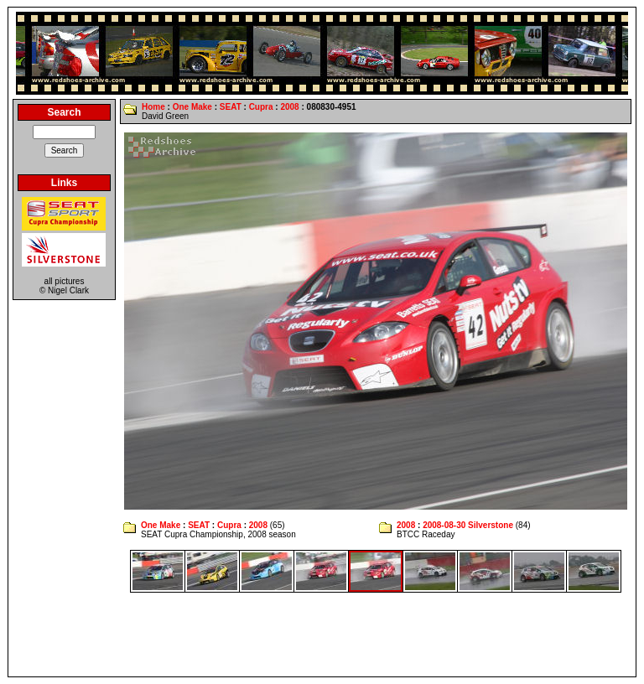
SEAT (231, 106)
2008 (289, 106)
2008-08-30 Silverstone (468, 525)
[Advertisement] (322, 634)
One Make (192, 106)
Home (153, 106)
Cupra (261, 106)
